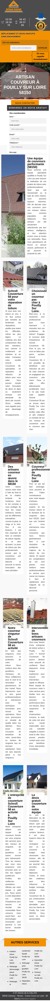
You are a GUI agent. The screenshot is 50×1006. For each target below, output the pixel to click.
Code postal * (14, 125)
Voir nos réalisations (10, 42)
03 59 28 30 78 (6, 22)
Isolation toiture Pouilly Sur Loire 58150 (14, 957)
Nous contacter (25, 103)
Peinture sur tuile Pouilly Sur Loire (38, 976)
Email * (12, 134)
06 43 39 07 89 (20, 22)
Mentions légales (28, 999)
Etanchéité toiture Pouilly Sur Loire (38, 964)
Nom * (11, 117)
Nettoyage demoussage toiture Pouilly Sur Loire (14, 972)
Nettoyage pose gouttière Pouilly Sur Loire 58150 (26, 970)
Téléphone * (14, 143)
